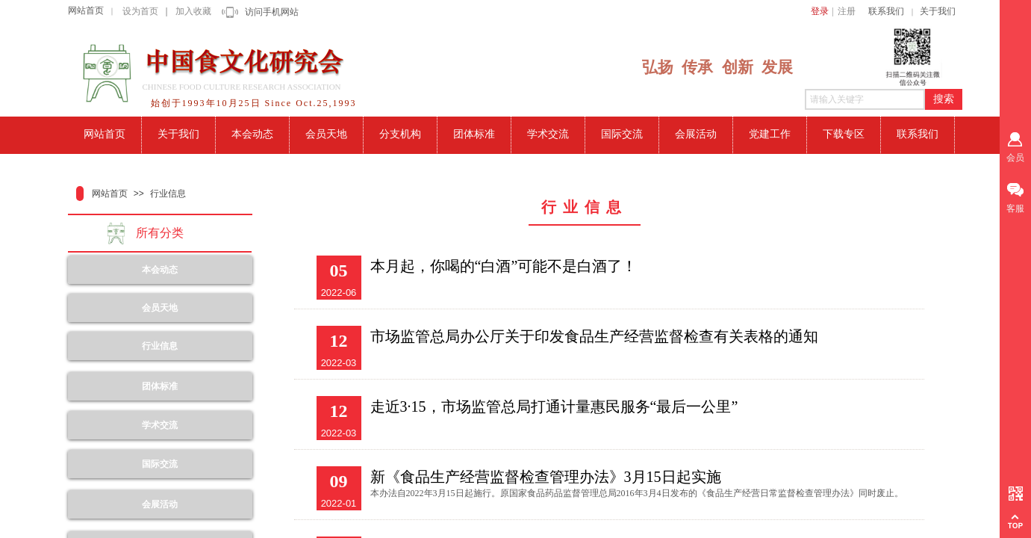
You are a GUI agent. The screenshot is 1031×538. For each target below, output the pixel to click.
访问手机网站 (272, 12)
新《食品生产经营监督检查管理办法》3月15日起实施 (545, 477)
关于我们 (938, 11)
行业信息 (168, 193)
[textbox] (865, 99)
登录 (820, 11)
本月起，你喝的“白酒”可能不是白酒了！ (504, 266)
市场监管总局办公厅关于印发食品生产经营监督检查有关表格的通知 (594, 336)
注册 (847, 11)
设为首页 (140, 11)
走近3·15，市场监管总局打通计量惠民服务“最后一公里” (554, 406)
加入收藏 (193, 11)
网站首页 (86, 10)
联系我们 (886, 11)
